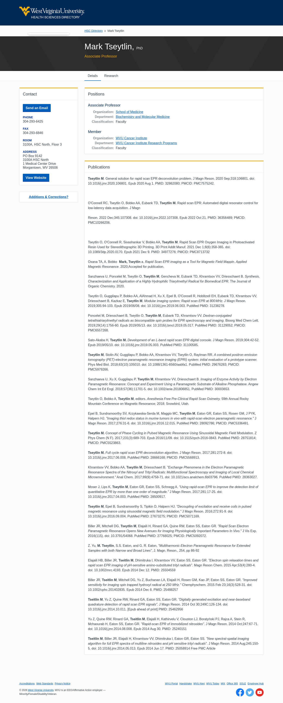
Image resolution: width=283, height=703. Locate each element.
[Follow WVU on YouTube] (260, 692)
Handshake (185, 683)
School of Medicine (129, 112)
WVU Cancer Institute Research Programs (146, 143)
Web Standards (44, 683)
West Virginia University (40, 690)
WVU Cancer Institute (131, 138)
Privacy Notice (62, 683)
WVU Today (212, 683)
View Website (36, 177)
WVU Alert (199, 683)
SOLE (242, 683)
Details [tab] (93, 75)
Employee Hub (256, 683)
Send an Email (37, 108)
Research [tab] (111, 75)
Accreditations (27, 683)
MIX (223, 683)
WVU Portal (171, 683)
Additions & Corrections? (48, 197)
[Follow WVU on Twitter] (250, 692)
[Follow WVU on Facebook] (240, 692)
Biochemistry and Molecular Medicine (143, 116)
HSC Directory (93, 30)
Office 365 (232, 683)
